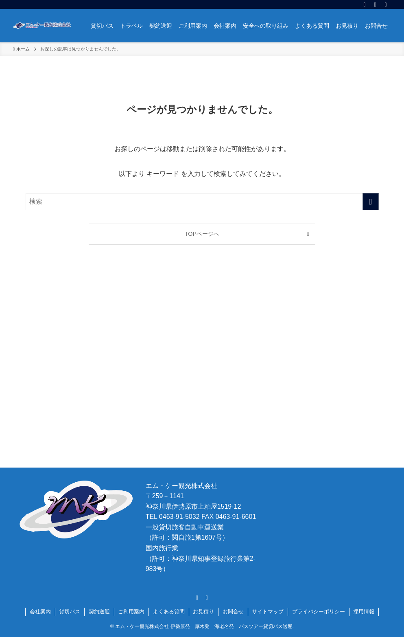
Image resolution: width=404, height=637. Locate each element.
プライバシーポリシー (318, 611)
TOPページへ (202, 234)
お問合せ (233, 611)
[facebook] (364, 4)
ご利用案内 (131, 611)
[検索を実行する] (371, 201)
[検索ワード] (202, 201)
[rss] (375, 4)
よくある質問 (169, 611)
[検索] (385, 4)
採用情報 (363, 611)
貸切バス (69, 611)
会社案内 (40, 611)
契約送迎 (99, 611)
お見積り (203, 611)
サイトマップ (268, 611)
